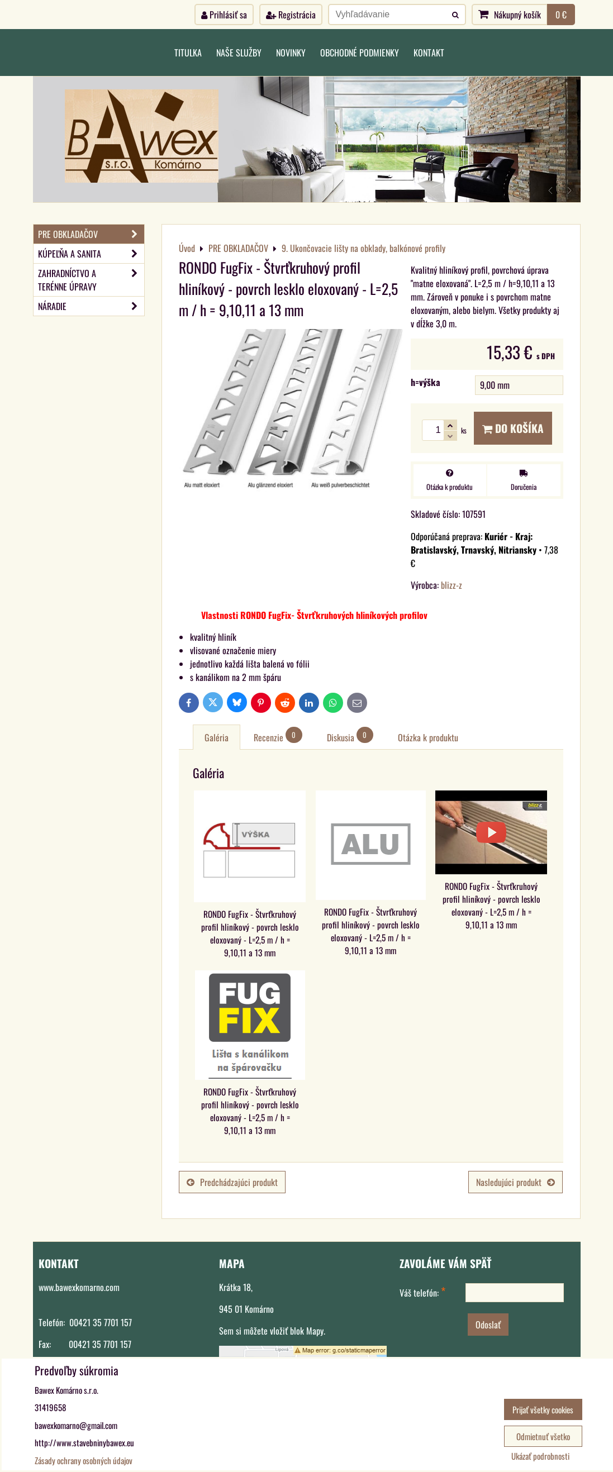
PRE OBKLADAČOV (91, 234)
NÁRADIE (91, 306)
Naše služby (239, 52)
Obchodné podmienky (359, 52)
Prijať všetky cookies (542, 1409)
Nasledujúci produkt (515, 1182)
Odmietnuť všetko (543, 1436)
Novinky (291, 52)
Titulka (188, 52)
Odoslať (488, 1324)
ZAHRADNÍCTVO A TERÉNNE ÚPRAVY (91, 280)
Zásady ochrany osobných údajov (83, 1460)
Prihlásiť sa (224, 14)
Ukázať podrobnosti (540, 1456)
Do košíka (513, 428)
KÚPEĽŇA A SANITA (91, 253)
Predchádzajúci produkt (232, 1182)
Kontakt (429, 52)
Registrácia (291, 14)
